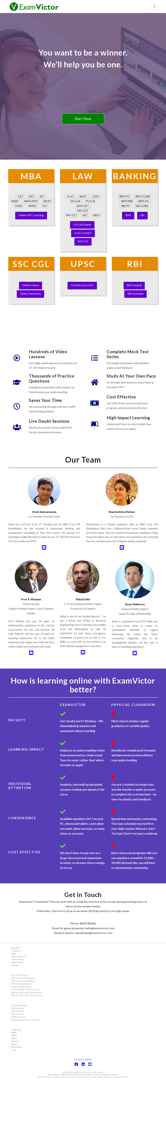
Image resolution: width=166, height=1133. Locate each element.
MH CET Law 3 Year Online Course (26, 1044)
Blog (13, 1005)
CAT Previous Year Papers (23, 1032)
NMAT (14, 1084)
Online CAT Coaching (31, 215)
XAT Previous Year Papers (23, 1030)
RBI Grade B (134, 285)
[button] (154, 6)
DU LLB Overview (19, 1057)
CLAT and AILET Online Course (25, 1041)
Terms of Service (18, 1008)
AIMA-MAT (16, 1081)
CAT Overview (17, 1060)
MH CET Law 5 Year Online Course (26, 1047)
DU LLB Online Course (21, 1038)
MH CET (83, 241)
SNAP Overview (18, 1068)
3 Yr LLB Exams (82, 224)
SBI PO (14, 1096)
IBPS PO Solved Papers (21, 1035)
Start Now (83, 118)
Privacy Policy (17, 1011)
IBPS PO (15, 1093)
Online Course (30, 285)
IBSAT (14, 1090)
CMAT (14, 1087)
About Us (15, 999)
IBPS (128, 215)
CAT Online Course (20, 1027)
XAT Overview (17, 1063)
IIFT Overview (17, 1066)
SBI (142, 215)
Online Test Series (30, 293)
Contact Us (16, 1002)
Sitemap (14, 1017)
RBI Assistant (135, 293)
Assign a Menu (83, 1111)
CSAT (13, 1102)
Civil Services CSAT (82, 285)
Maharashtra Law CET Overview (25, 1071)
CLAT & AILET (83, 232)
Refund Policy (17, 1014)
